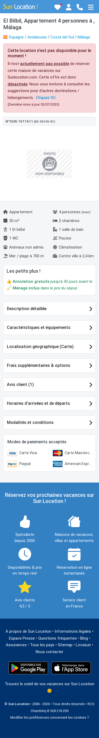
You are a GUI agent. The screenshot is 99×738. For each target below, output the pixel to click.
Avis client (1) (20, 384)
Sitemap (65, 645)
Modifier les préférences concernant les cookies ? (49, 717)
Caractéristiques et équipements (38, 327)
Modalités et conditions (30, 422)
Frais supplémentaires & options (38, 365)
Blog (84, 638)
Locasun (83, 645)
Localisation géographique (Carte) (40, 346)
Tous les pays (42, 645)
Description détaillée (26, 308)
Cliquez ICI (45, 97)
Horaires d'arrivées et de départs (38, 403)
